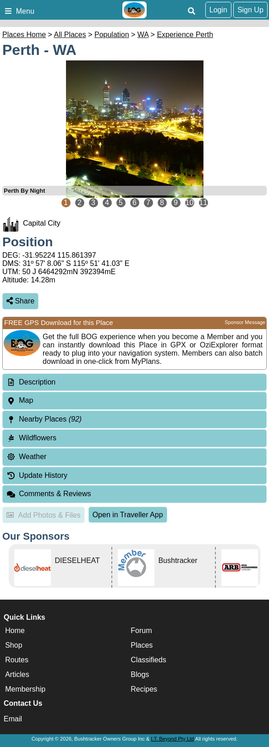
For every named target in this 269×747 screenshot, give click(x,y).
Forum (141, 630)
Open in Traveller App (128, 515)
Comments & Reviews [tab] (48, 494)
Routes (16, 660)
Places (142, 645)
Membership (25, 689)
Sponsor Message (245, 322)
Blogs (140, 674)
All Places (70, 34)
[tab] (134, 382)
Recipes (144, 689)
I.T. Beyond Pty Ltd (172, 739)
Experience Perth (185, 34)
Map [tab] (19, 400)
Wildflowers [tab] (31, 438)
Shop (13, 645)
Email (13, 719)
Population (111, 34)
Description (37, 382)
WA (142, 34)
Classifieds (148, 660)
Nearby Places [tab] (44, 419)
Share (20, 301)
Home (15, 630)
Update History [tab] (36, 475)
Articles (17, 674)
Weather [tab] (26, 456)
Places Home (24, 34)
